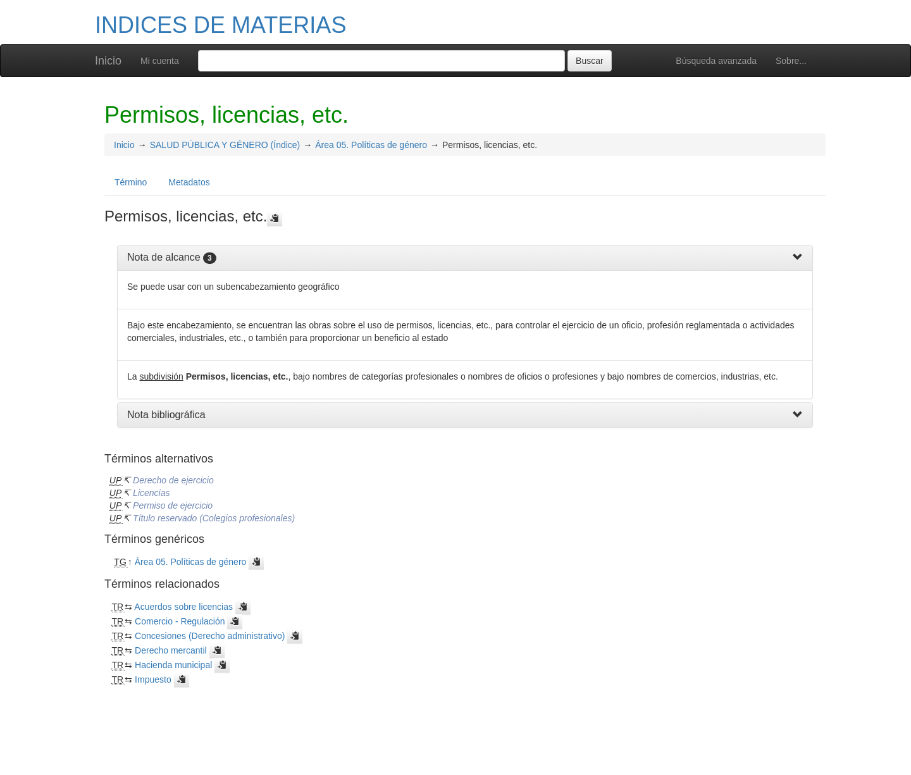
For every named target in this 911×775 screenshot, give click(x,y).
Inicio (108, 60)
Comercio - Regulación (180, 621)
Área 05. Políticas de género (371, 145)
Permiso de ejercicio (173, 505)
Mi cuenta (159, 61)
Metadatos (188, 182)
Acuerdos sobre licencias (183, 607)
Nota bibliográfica (166, 414)
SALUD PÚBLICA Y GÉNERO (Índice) (225, 145)
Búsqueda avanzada (716, 61)
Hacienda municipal (173, 665)
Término (131, 182)
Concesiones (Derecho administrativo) (210, 636)
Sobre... (791, 61)
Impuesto (153, 679)
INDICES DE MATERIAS (220, 25)
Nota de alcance (164, 257)
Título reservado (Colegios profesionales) (214, 518)
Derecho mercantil (171, 650)
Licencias (151, 493)
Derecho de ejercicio (173, 480)
